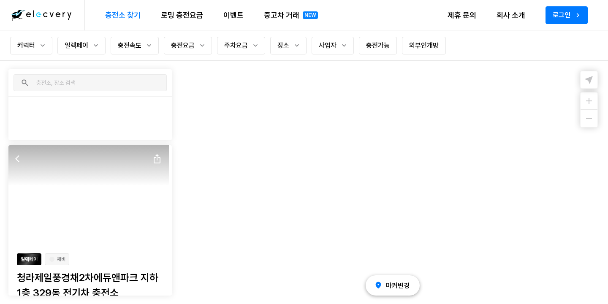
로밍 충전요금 (182, 15)
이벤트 (233, 15)
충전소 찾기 (123, 15)
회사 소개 (511, 15)
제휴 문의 (462, 15)
